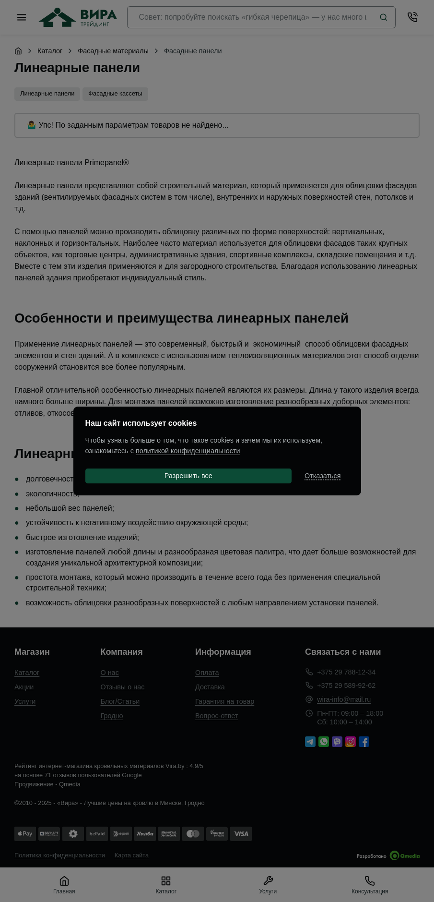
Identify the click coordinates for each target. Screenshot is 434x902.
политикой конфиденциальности (188, 451)
